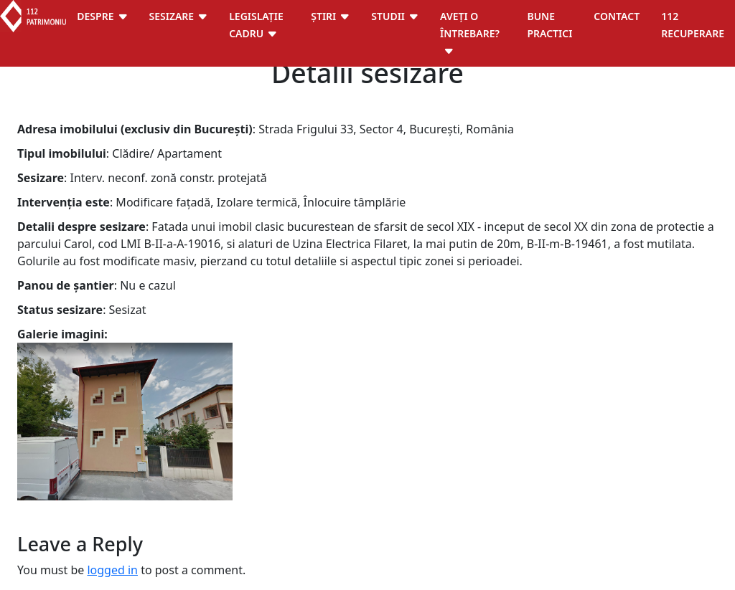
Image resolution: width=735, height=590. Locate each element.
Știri (323, 16)
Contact (617, 16)
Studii (388, 16)
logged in (112, 570)
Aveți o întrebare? (470, 24)
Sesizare (172, 16)
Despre (95, 16)
